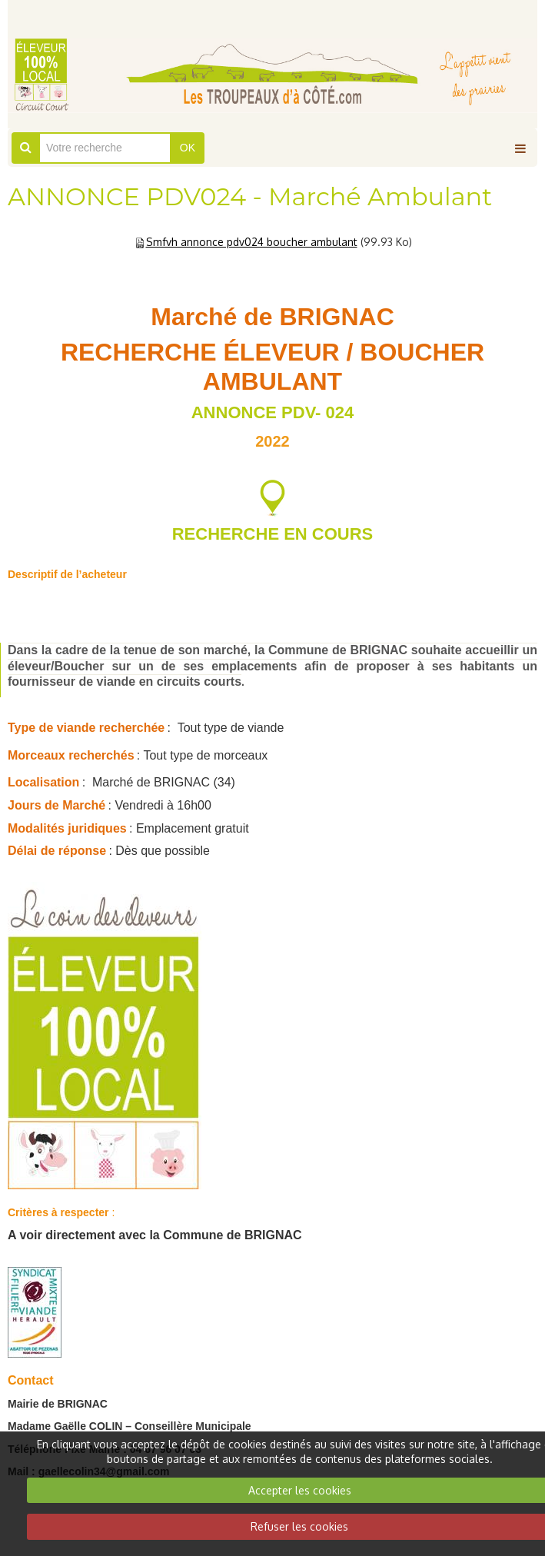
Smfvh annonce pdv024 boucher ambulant (251, 241)
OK (187, 147)
